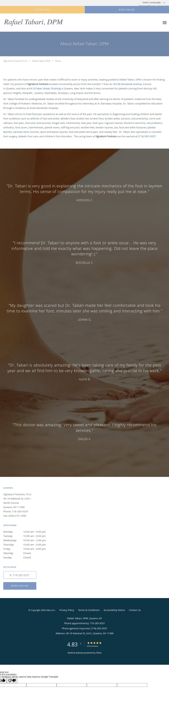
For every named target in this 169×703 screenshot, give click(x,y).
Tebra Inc (50, 610)
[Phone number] (19, 575)
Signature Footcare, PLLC (15, 60)
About (58, 60)
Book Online (19, 585)
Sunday (27, 557)
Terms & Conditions (89, 610)
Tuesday (27, 536)
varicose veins (21, 131)
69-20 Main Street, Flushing (45, 88)
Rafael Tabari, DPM (41, 60)
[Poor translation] (12, 680)
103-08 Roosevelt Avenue (127, 84)
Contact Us (135, 610)
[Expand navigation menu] (164, 23)
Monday (27, 531)
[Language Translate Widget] (155, 2)
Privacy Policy (66, 610)
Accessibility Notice (114, 610)
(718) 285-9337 (147, 136)
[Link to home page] (32, 23)
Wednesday (27, 540)
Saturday (27, 553)
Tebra (98, 652)
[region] (84, 309)
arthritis (34, 118)
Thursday (27, 544)
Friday (27, 549)
